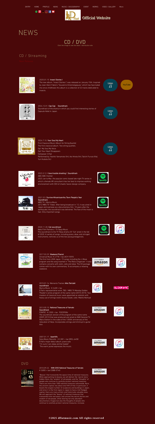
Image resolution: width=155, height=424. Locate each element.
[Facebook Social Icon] (49, 11)
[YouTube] (127, 85)
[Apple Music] (39, 11)
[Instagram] (46, 11)
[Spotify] (36, 11)
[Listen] (110, 85)
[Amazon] (43, 11)
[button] (71, 7)
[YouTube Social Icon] (53, 11)
